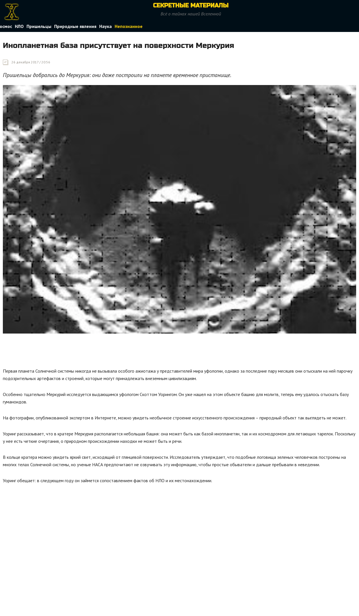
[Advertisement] (106, 352)
